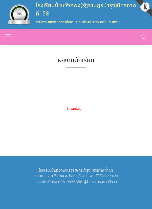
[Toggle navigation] (144, 37)
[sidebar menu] (8, 37)
